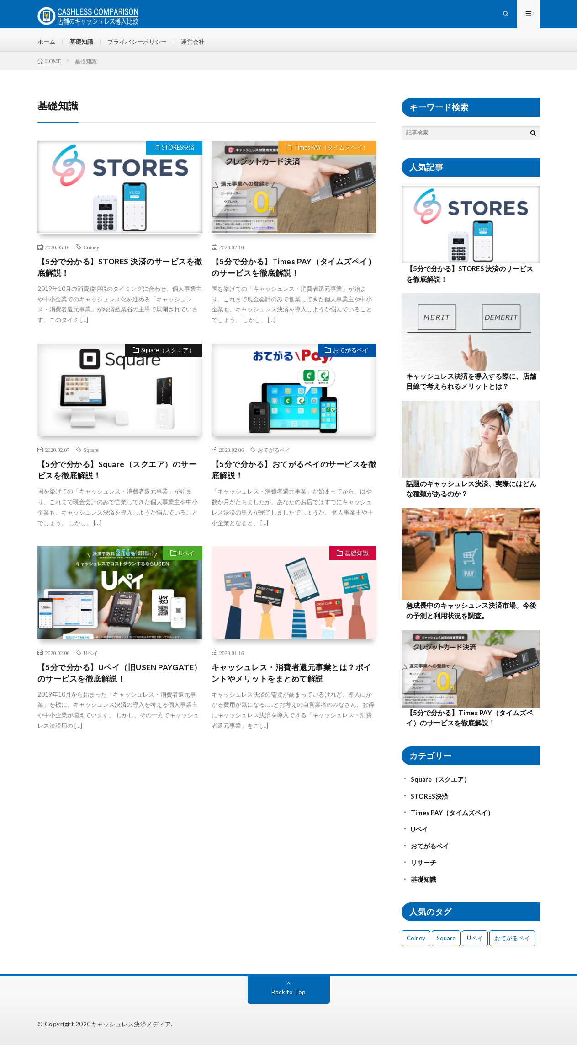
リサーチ (423, 870)
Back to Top (288, 999)
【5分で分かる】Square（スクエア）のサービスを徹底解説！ (117, 480)
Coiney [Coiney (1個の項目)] (416, 945)
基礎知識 (83, 45)
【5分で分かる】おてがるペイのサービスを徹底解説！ (290, 480)
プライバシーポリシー (143, 45)
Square (91, 459)
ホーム (47, 45)
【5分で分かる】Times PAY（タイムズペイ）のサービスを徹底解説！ (289, 276)
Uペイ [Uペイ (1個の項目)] (475, 945)
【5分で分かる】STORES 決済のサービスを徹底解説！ (115, 276)
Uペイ (185, 565)
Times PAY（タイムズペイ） (329, 157)
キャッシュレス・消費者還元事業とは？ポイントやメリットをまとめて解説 (292, 684)
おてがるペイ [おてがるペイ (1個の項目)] (512, 945)
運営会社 (201, 45)
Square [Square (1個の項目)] (446, 945)
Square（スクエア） (166, 361)
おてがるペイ (349, 361)
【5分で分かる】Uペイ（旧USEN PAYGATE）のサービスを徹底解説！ (107, 684)
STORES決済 (176, 157)
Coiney (92, 255)
